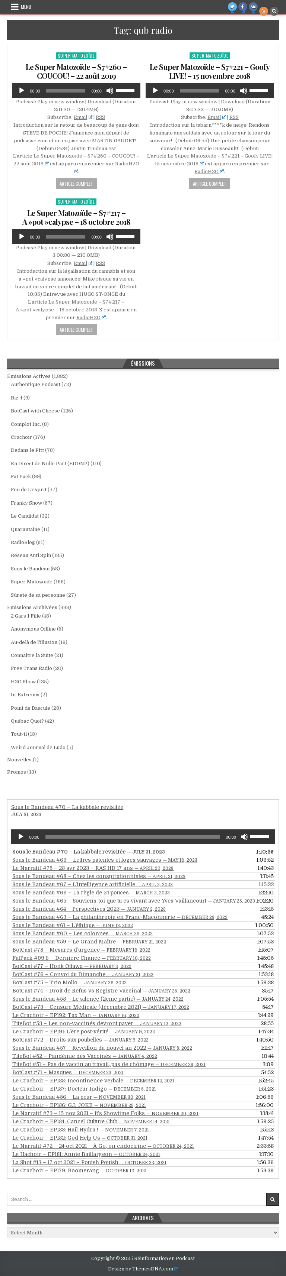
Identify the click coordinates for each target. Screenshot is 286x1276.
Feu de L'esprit (29, 489)
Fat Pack (21, 476)
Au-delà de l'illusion (34, 642)
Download (99, 101)
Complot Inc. (26, 424)
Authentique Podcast (35, 384)
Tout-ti (19, 734)
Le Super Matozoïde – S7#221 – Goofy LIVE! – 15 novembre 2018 (210, 71)
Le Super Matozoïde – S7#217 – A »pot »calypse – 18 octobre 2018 (76, 217)
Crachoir (21, 437)
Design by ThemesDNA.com (143, 1269)
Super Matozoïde (76, 55)
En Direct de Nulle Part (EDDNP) (50, 463)
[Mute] (110, 90)
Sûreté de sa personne (38, 595)
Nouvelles (19, 759)
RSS (100, 117)
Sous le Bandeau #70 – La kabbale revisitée (67, 807)
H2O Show (23, 681)
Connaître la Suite (32, 655)
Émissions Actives (29, 376)
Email (83, 117)
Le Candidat (25, 516)
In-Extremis (25, 694)
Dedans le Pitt (27, 450)
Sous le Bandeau (30, 568)
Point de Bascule (30, 708)
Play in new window (60, 101)
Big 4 (16, 398)
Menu (26, 6)
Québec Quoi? (27, 721)
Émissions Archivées (32, 607)
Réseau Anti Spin (31, 555)
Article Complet (76, 183)
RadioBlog (23, 542)
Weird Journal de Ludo (38, 747)
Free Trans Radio (31, 668)
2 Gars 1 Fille (26, 616)
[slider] (66, 91)
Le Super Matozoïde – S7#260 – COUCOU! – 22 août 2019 (76, 71)
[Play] (21, 90)
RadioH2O (209, 171)
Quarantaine (25, 529)
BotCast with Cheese (35, 411)
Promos (16, 772)
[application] (76, 90)
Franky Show (26, 503)
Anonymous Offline (33, 629)
